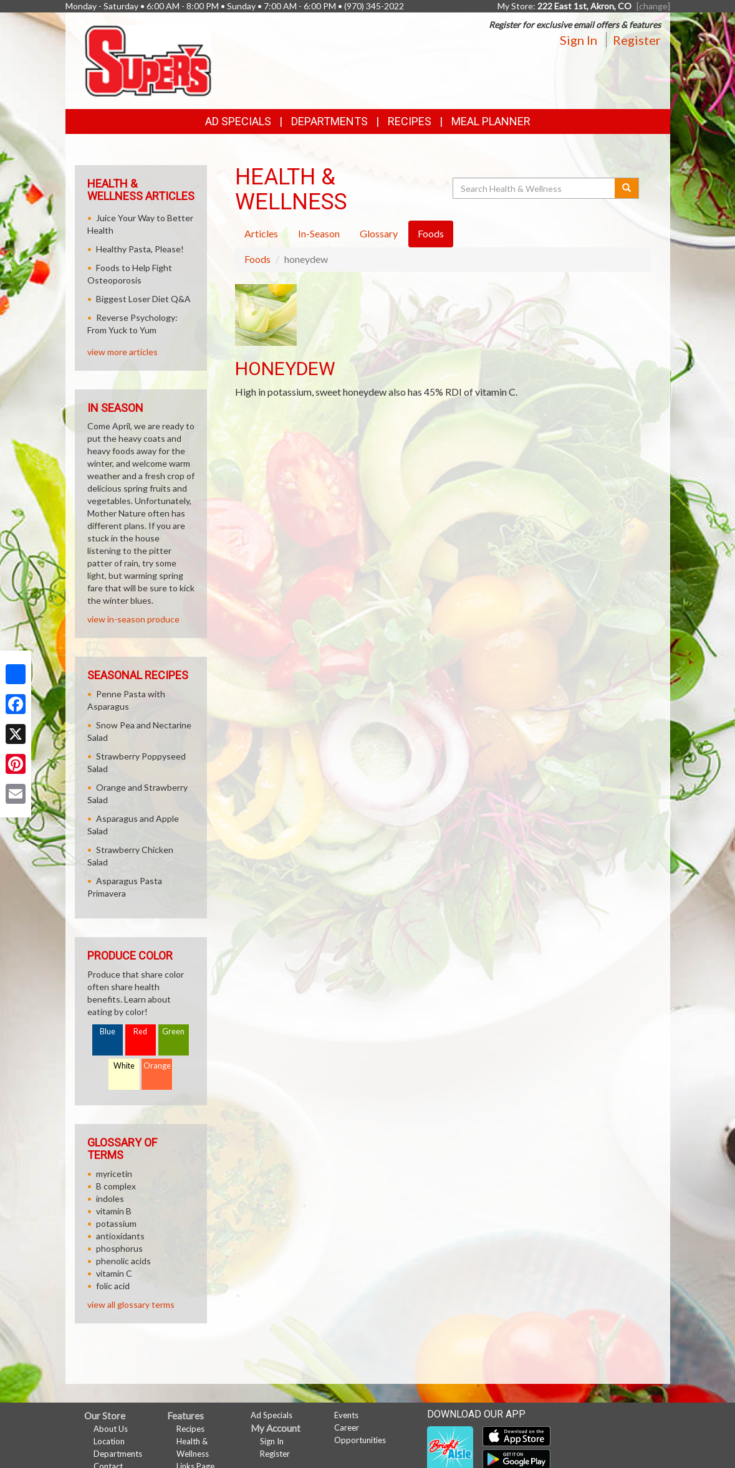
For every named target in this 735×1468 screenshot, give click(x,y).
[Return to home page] (148, 59)
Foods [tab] (431, 233)
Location (109, 1441)
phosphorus (119, 1248)
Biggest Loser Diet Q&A (143, 298)
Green (173, 1031)
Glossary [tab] (379, 233)
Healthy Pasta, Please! (140, 249)
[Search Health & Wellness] (535, 188)
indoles (110, 1198)
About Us (111, 1429)
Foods (257, 259)
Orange (157, 1065)
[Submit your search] (627, 188)
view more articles (122, 351)
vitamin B (114, 1211)
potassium (116, 1223)
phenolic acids (123, 1261)
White (124, 1065)
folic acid (113, 1285)
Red (140, 1031)
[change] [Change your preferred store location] (653, 6)
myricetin (114, 1173)
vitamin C (114, 1273)
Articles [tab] (261, 233)
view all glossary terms (131, 1304)
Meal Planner (491, 121)
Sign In (578, 39)
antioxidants (120, 1236)
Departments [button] (329, 121)
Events (346, 1415)
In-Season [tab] (319, 233)
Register (637, 39)
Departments (118, 1454)
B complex (116, 1186)
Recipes (409, 121)
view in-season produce (133, 619)
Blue (107, 1031)
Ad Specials (238, 121)
